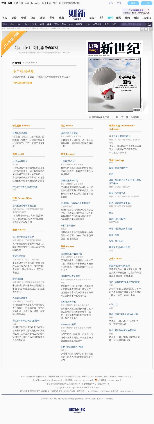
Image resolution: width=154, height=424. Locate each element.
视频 (127, 17)
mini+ (93, 17)
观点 (61, 17)
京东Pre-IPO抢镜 (68, 324)
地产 (20, 24)
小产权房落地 (23, 71)
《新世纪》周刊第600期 (59, 28)
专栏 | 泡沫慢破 (68, 225)
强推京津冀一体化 (69, 180)
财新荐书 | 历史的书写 (119, 266)
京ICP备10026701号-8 (56, 380)
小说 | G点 (114, 304)
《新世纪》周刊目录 (39, 28)
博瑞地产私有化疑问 (70, 276)
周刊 (110, 17)
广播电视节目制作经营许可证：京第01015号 (63, 384)
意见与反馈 (78, 399)
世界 (52, 17)
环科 (56, 24)
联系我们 (100, 399)
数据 (4, 3)
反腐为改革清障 (20, 133)
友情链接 (109, 399)
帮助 (55, 3)
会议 (27, 3)
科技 (12, 24)
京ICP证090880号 (40, 380)
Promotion (35, 3)
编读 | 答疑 (114, 235)
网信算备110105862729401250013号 (79, 380)
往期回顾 (135, 117)
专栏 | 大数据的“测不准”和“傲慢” (124, 282)
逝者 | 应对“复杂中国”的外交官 (123, 314)
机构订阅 (18, 3)
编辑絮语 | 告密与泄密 (119, 247)
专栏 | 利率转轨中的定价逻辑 (26, 321)
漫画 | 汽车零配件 (117, 219)
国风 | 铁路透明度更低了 (120, 203)
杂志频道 (10, 28)
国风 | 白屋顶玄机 (117, 193)
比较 (88, 24)
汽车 (27, 24)
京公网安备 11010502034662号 (108, 380)
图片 (118, 17)
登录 (111, 3)
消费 (34, 24)
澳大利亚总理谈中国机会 (24, 206)
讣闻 (114, 24)
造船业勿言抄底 (68, 302)
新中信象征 (18, 279)
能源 (42, 24)
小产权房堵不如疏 (22, 83)
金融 (23, 17)
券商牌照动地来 (20, 298)
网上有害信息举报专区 (70, 3)
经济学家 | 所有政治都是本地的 (75, 203)
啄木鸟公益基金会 (65, 399)
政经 (42, 17)
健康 (49, 24)
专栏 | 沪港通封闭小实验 (72, 347)
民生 (64, 24)
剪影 (111, 213)
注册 (119, 3)
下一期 (124, 117)
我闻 (10, 3)
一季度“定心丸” (68, 161)
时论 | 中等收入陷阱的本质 (25, 187)
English (147, 17)
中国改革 (97, 24)
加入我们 (53, 399)
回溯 (111, 174)
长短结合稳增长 (20, 161)
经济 (14, 17)
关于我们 (44, 399)
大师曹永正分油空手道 (71, 254)
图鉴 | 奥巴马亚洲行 (118, 168)
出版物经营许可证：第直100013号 (95, 384)
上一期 (115, 117)
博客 (101, 17)
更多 (5, 24)
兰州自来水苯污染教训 (120, 136)
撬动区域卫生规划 (69, 133)
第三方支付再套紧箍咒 (23, 237)
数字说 (79, 24)
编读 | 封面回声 (116, 241)
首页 (4, 17)
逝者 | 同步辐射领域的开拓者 (122, 330)
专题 (106, 24)
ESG (71, 24)
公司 (33, 17)
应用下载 (46, 3)
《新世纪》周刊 (22, 28)
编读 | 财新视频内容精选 (120, 229)
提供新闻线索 (90, 399)
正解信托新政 (19, 256)
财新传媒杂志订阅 (100, 117)
